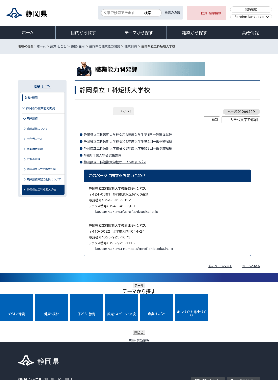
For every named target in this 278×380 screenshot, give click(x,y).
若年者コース (34, 139)
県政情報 (250, 33)
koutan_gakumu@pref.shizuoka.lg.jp (126, 211)
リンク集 (213, 345)
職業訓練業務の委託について (44, 179)
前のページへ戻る (220, 266)
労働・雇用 (78, 46)
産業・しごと (58, 46)
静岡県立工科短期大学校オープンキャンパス (115, 162)
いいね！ (126, 111)
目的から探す (83, 33)
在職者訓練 (33, 159)
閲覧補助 (251, 9)
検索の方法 (172, 12)
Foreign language (249, 16)
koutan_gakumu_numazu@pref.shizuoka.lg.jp (134, 248)
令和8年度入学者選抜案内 (103, 155)
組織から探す (194, 33)
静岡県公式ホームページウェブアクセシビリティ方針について (152, 345)
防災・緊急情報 (211, 13)
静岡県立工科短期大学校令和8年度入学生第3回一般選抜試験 (128, 148)
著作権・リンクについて (37, 345)
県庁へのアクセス (241, 320)
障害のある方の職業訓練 (41, 169)
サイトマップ (241, 345)
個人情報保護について (82, 345)
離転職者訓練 (35, 149)
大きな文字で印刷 (244, 119)
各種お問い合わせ (206, 320)
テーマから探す (139, 33)
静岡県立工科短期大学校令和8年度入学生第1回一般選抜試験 (128, 134)
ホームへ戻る (251, 266)
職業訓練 (131, 46)
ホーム (28, 32)
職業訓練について (37, 128)
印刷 (215, 119)
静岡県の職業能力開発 (104, 46)
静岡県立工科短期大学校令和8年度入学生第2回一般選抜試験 (128, 141)
